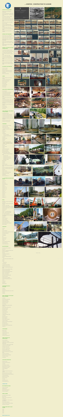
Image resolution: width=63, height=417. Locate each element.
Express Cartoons (4, 69)
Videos (3, 76)
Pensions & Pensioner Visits (6, 120)
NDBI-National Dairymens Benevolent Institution (7, 118)
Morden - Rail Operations (6, 272)
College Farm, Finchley (5, 341)
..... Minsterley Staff (5, 155)
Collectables (4, 398)
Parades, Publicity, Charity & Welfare (7, 403)
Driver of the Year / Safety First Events (7, 231)
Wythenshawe (4, 283)
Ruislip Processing (5, 276)
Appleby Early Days (5, 126)
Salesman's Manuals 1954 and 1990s (7, 206)
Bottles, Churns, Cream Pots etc (7, 397)
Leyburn (3, 147)
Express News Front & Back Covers (7, 407)
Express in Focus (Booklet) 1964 (7, 56)
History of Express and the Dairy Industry (7, 78)
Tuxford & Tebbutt (5, 320)
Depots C (3, 185)
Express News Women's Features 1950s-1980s (7, 40)
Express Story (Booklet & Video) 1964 (7, 13)
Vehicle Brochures (5, 242)
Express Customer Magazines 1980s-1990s (7, 63)
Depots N (3, 191)
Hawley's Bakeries (5, 368)
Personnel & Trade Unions (6, 121)
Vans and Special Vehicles (6, 241)
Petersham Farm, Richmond (6, 350)
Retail (3, 199)
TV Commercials (4, 84)
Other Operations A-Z (5, 381)
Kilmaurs (3, 145)
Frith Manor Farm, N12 (5, 346)
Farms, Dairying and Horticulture (6, 338)
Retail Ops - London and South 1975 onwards (7, 204)
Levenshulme (4, 263)
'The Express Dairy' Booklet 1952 (7, 52)
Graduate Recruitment (5, 113)
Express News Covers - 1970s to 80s (7, 38)
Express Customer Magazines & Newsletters (7, 48)
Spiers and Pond (4, 377)
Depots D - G (4, 186)
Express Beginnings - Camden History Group (7, 15)
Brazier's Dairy (4, 330)
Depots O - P (4, 192)
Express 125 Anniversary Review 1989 (7, 18)
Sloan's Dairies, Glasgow (6, 319)
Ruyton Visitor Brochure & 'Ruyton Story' (7, 166)
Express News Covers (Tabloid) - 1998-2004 (7, 43)
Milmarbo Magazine (5, 391)
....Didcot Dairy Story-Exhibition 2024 (7, 258)
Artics (3, 229)
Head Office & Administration (7, 89)
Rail (2, 236)
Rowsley (3, 162)
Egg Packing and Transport (6, 366)
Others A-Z (3, 326)
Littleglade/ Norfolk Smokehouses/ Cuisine (7, 371)
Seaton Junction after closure (6, 172)
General (3, 228)
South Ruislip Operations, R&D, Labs (7, 99)
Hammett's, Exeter (5, 309)
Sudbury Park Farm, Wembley (6, 354)
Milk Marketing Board (6, 385)
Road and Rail (4, 83)
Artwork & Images (5, 68)
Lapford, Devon (4, 146)
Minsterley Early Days (5, 151)
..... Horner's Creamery (5, 134)
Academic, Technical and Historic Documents (7, 72)
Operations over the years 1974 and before (7, 29)
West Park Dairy (4, 322)
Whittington (4, 174)
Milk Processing (5, 246)
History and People (5, 387)
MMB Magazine (4, 388)
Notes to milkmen (5, 218)
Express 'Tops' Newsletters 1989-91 (7, 41)
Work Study (4, 108)
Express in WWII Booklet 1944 (6, 24)
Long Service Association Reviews (7, 115)
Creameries (4, 123)
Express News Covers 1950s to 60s (7, 35)
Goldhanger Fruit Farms (5, 367)
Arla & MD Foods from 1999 (6, 395)
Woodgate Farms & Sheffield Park (7, 325)
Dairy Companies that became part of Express (7, 296)
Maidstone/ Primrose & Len (6, 265)
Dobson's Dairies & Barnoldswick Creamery (7, 305)
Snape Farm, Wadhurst (5, 353)
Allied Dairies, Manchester (6, 299)
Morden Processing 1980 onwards (7, 271)
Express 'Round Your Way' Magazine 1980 (7, 60)
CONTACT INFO (4, 383)
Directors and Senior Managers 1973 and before (7, 102)
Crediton (3, 132)
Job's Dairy (4, 315)
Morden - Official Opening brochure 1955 (7, 267)
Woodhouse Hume (5, 380)
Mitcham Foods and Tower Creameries (7, 374)
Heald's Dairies (4, 334)
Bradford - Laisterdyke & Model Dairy (7, 250)
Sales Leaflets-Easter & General (6, 222)
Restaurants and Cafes (5, 376)
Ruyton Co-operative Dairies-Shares (7, 168)
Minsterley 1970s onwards (6, 152)
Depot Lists (4, 180)
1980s (3, 412)
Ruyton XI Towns (4, 164)
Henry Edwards (4, 310)
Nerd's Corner (5, 393)
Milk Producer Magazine (5, 389)
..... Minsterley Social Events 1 (6, 156)
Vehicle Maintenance (5, 243)
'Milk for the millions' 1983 (6, 17)
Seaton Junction (4, 170)
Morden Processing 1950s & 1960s (7, 269)
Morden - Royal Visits (5, 273)
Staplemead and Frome (5, 173)
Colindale (3, 363)
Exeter (3, 261)
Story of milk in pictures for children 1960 (7, 54)
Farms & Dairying (4, 340)
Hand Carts (4, 234)
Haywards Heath (4, 138)
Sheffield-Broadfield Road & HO (7, 278)
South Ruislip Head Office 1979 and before (7, 96)
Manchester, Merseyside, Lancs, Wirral (7, 290)
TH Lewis (3, 378)
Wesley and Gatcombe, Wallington (7, 321)
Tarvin (3, 279)
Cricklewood (4, 255)
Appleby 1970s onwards (5, 127)
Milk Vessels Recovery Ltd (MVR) (7, 372)
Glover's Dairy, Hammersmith (6, 307)
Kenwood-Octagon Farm (5, 349)
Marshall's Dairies (4, 316)
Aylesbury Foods (4, 361)
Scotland (3, 291)
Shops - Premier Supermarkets (6, 212)
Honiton (3, 140)
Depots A (3, 181)
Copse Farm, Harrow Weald (6, 345)
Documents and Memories (7, 66)
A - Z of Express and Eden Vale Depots (7, 178)
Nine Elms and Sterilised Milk (6, 275)
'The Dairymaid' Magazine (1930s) (7, 50)
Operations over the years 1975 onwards (6, 31)
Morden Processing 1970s (6, 270)
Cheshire (3, 288)
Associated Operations (6, 359)
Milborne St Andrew (5, 150)
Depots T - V (4, 196)
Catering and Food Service (6, 362)
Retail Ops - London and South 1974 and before (7, 202)
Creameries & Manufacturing (6, 79)
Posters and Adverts (5, 220)
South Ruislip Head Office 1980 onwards (6, 98)
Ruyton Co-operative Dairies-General (7, 167)
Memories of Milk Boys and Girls (7, 70)
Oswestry (3, 161)
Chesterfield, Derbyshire (5, 253)
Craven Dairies (4, 331)
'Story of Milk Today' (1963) (6, 55)
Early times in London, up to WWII (7, 22)
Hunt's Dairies (4, 313)
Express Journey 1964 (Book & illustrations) (6, 12)
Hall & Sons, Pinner (5, 308)
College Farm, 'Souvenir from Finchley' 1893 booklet (8, 343)
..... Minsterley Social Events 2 (6, 158)
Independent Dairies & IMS (6, 314)
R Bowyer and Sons (5, 302)
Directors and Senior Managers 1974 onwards (7, 104)
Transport (4, 226)
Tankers (3, 240)
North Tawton (4, 160)
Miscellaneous (4, 85)
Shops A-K (3, 210)
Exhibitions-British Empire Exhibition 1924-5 (7, 26)
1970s (3, 411)
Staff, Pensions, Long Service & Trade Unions (7, 111)
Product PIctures (4, 219)
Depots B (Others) (5, 184)
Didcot (3, 257)
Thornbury (3, 281)
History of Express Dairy (7, 9)
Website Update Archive (6, 415)
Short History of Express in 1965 (7, 16)
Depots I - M (4, 190)
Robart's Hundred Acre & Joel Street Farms (7, 352)
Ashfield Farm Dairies (5, 301)
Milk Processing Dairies (5, 80)
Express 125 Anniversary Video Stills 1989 (7, 20)
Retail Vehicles (4, 237)
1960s (3, 410)
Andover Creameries (5, 300)
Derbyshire (4, 289)
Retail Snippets (4, 224)
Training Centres (4, 107)
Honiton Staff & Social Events (6, 141)
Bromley (3, 252)
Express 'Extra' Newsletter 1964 (6, 36)
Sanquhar (3, 169)
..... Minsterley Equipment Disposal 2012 (7, 154)
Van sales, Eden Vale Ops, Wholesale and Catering (7, 215)
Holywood (3, 139)
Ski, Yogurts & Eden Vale (6, 213)
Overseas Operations (5, 375)
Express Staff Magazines (7, 34)
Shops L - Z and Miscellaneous (6, 211)
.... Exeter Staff (4, 262)
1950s (3, 409)
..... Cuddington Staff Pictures (6, 135)
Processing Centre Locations (6, 247)
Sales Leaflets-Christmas (5, 221)
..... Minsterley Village (5, 159)
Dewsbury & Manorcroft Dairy (6, 256)
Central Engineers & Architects (6, 92)
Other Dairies (4, 86)
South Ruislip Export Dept (6, 94)
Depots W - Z (4, 197)
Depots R (3, 193)
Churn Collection (4, 230)
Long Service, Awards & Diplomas (7, 114)
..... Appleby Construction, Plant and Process (7, 129)
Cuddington (4, 133)
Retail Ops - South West (5, 205)
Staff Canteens (4, 106)
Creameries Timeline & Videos (6, 125)
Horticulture (4, 357)
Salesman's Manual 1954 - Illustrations (8, 207)
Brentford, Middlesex (5, 251)
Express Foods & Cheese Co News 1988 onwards (7, 45)
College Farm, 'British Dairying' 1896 (7, 344)
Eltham (3, 259)
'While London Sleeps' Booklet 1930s (7, 51)
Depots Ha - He (4, 187)
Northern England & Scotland (6, 286)
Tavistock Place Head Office (6, 93)
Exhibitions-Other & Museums (6, 27)
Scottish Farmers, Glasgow (6, 277)
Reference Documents (5, 73)
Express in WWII (4, 23)
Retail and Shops (4, 82)
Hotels (3, 369)
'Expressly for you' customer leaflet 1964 (7, 58)
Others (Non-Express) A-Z (6, 335)
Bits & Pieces (4, 396)
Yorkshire (3, 293)
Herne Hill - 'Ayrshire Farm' (6, 348)
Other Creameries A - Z (5, 175)
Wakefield (3, 282)
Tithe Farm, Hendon (5, 356)
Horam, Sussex (4, 144)
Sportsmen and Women (5, 404)
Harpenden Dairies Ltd (5, 332)
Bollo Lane (3, 249)
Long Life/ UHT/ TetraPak (6, 264)
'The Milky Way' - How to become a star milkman (7, 400)
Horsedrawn (4, 235)
